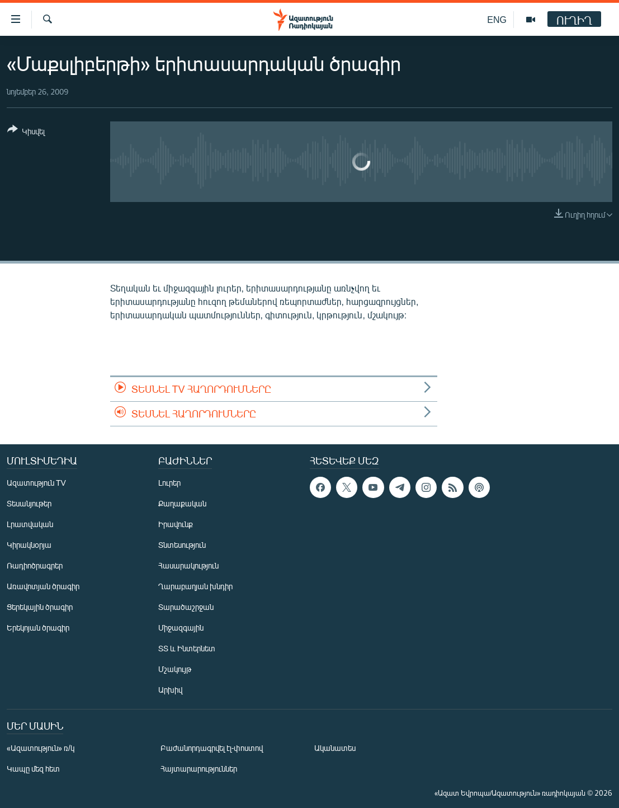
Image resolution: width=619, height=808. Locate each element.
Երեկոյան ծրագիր (38, 627)
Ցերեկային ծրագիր (40, 607)
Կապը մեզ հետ (33, 768)
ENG (497, 19)
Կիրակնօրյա (29, 544)
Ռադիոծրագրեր (35, 565)
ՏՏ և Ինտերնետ (186, 648)
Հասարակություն (188, 565)
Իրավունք (175, 524)
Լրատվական (30, 524)
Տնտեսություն (182, 544)
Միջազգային (181, 627)
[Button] (26, 132)
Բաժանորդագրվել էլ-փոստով (211, 748)
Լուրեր (169, 482)
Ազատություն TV (36, 482)
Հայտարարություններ (198, 768)
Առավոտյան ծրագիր (43, 586)
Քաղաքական (182, 503)
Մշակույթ (174, 669)
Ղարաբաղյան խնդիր (195, 586)
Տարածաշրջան (186, 607)
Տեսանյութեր (29, 503)
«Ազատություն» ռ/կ (40, 748)
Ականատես (335, 748)
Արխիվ (170, 689)
